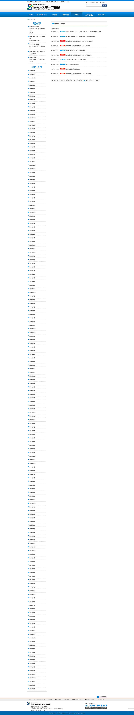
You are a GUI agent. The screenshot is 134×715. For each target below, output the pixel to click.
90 (81, 80)
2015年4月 (32, 528)
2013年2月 (32, 623)
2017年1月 (32, 452)
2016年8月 (32, 470)
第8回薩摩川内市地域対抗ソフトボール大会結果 (78, 45)
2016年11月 (32, 459)
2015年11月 (32, 503)
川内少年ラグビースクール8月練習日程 (76, 59)
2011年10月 (32, 681)
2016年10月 (32, 463)
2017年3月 (32, 445)
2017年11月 (32, 416)
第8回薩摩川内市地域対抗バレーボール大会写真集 (78, 73)
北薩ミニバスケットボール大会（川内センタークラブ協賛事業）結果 (83, 31)
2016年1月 (32, 496)
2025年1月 (32, 114)
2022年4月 (32, 234)
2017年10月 (32, 419)
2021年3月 (32, 278)
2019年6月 (32, 347)
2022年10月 (32, 212)
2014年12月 (32, 543)
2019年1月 (32, 365)
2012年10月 (32, 638)
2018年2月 (32, 405)
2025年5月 (32, 99)
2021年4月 (32, 274)
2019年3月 (32, 358)
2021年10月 (32, 252)
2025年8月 (32, 88)
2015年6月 (32, 521)
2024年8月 (32, 132)
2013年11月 (32, 590)
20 (71, 80)
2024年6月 (32, 139)
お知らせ (67, 699)
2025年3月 (32, 107)
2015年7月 (32, 518)
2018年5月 (32, 394)
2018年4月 (32, 398)
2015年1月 (32, 539)
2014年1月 (32, 583)
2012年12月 (32, 630)
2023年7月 (32, 179)
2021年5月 (32, 270)
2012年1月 (32, 670)
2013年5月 (32, 612)
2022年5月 (32, 230)
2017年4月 (32, 441)
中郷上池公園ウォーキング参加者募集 (75, 50)
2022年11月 (32, 208)
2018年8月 (32, 383)
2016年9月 (32, 467)
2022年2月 (32, 241)
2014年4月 (32, 572)
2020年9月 (32, 296)
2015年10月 (32, 507)
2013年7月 (32, 605)
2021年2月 (32, 281)
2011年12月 (32, 674)
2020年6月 (32, 303)
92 (86, 80)
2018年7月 (32, 387)
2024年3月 (32, 150)
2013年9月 (32, 598)
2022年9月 (32, 216)
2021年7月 (32, 263)
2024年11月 (32, 121)
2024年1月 (32, 158)
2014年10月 (32, 550)
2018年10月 (32, 376)
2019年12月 (32, 325)
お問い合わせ (101, 699)
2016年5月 (32, 481)
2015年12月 (32, 499)
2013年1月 (32, 627)
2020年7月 (32, 299)
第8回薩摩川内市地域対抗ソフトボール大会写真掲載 (79, 41)
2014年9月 (32, 554)
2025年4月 (32, 103)
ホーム (29, 699)
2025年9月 (32, 85)
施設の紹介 (58, 699)
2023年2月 (32, 198)
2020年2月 (32, 318)
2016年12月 (32, 456)
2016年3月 (32, 488)
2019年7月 (32, 343)
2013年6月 (32, 608)
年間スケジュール (90, 699)
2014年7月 (32, 561)
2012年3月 (32, 663)
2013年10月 (32, 594)
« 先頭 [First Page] (61, 80)
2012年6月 (32, 652)
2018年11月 (32, 372)
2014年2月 (32, 579)
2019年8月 (32, 339)
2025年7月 (32, 92)
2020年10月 (32, 292)
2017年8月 (32, 427)
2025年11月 (32, 78)
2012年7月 (32, 648)
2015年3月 (32, 532)
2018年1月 (32, 409)
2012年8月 (32, 645)
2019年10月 (32, 332)
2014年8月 (32, 558)
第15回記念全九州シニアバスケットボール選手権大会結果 (80, 36)
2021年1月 (32, 285)
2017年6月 (32, 434)
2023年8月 (32, 176)
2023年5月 (32, 187)
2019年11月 (32, 328)
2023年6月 (32, 183)
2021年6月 (32, 267)
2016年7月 (32, 474)
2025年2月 (32, 110)
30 (74, 80)
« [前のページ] (64, 80)
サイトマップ (104, 2)
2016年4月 (32, 485)
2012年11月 (32, 634)
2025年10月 (32, 81)
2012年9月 (32, 641)
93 (89, 80)
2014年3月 (32, 576)
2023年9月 (32, 172)
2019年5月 (32, 350)
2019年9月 (32, 336)
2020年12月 (32, 289)
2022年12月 (32, 205)
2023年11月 (32, 165)
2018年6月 (32, 390)
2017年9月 (32, 423)
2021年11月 (32, 248)
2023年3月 (32, 194)
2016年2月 (32, 492)
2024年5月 (32, 143)
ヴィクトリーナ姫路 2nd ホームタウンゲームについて (37, 46)
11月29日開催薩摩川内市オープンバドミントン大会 (37, 59)
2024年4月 (32, 147)
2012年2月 (32, 667)
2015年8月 (32, 514)
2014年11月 (32, 547)
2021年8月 (32, 259)
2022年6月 (32, 227)
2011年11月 (32, 678)
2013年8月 (32, 601)
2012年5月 (32, 656)
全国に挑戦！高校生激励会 (73, 69)
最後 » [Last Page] (97, 80)
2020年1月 (32, 321)
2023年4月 (32, 190)
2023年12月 (32, 161)
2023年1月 (32, 201)
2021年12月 (32, 245)
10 (69, 80)
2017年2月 (32, 449)
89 (79, 80)
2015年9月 (32, 510)
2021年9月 (32, 256)
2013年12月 (32, 587)
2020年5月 (32, 307)
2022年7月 (32, 223)
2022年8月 (32, 219)
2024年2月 (32, 154)
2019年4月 (32, 354)
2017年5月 (32, 438)
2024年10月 (32, 125)
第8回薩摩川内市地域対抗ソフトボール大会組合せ (78, 55)
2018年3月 (32, 401)
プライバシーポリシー (93, 2)
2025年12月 (32, 74)
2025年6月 (32, 96)
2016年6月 (32, 478)
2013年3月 (32, 619)
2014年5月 (32, 569)
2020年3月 (32, 314)
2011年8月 (32, 689)
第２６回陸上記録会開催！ (73, 64)
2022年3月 (32, 238)
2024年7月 (32, 136)
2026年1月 (32, 70)
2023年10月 (32, 169)
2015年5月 (32, 525)
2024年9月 (32, 129)
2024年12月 (32, 118)
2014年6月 (32, 565)
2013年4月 (32, 616)
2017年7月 (32, 430)
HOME (28, 19)
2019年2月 (32, 361)
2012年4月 (32, 659)
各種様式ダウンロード (77, 699)
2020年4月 (32, 310)
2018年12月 (32, 368)
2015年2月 (32, 536)
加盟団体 (51, 699)
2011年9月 (32, 685)
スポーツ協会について (40, 699)
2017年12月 (32, 412)
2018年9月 (32, 379)
